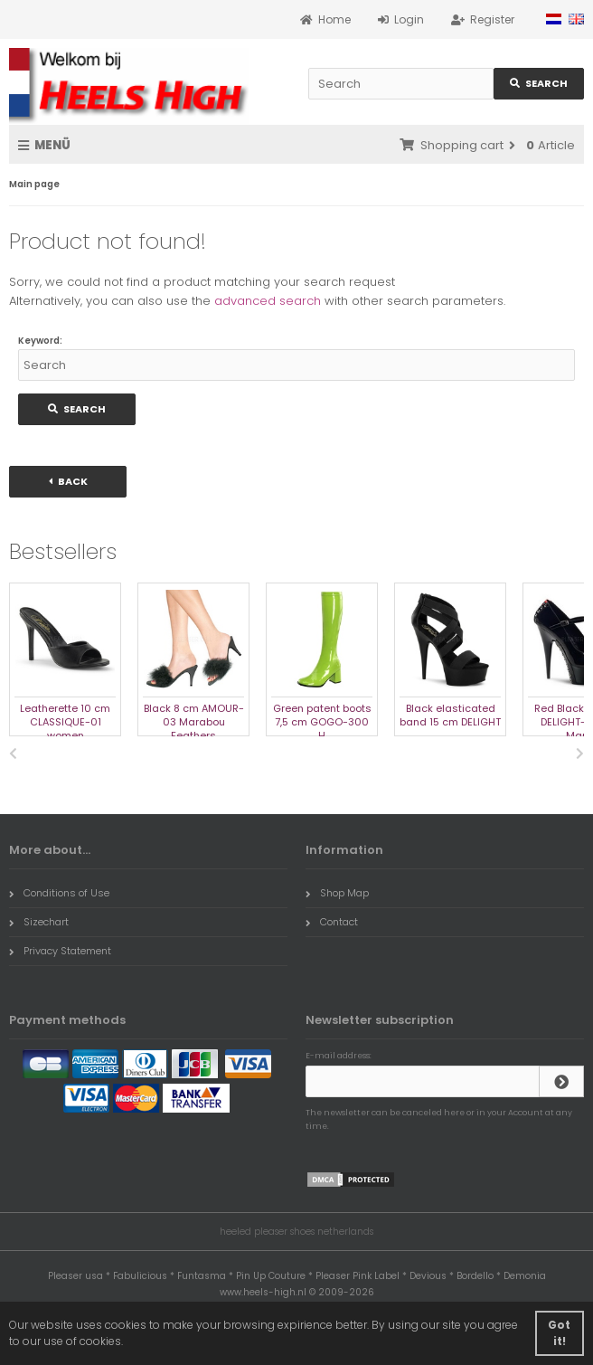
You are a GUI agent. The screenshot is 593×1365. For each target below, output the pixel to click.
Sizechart (39, 922)
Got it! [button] (559, 1333)
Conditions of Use (59, 893)
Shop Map (337, 893)
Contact (332, 922)
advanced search (267, 300)
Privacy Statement (60, 950)
